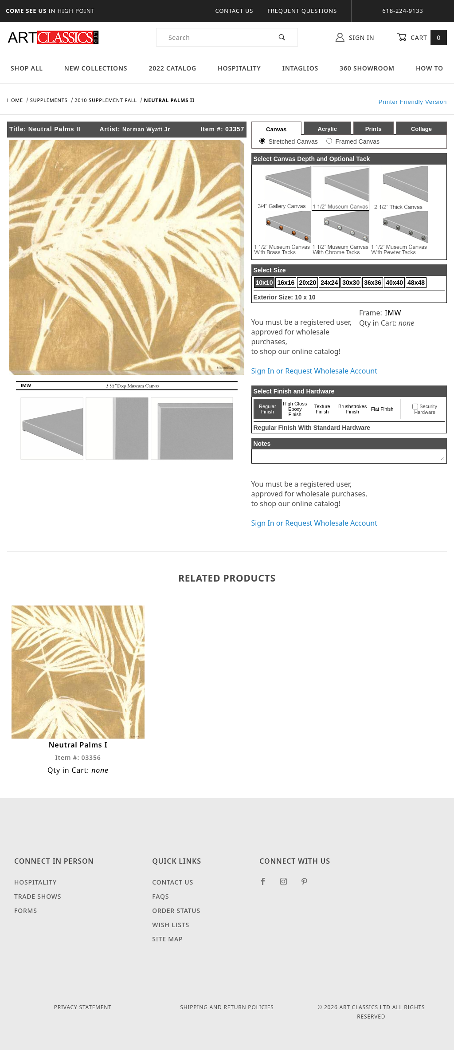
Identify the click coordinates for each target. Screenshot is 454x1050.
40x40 (394, 282)
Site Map (167, 939)
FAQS (160, 896)
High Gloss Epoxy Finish (295, 409)
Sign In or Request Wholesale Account (314, 371)
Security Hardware (425, 409)
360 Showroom (367, 68)
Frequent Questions (302, 11)
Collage (421, 129)
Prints (373, 129)
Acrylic (327, 129)
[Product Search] (212, 37)
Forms (25, 910)
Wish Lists (170, 924)
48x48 (416, 282)
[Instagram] (287, 885)
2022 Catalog (172, 68)
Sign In (355, 37)
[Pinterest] (308, 885)
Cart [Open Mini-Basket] (422, 37)
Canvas (276, 129)
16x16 (285, 282)
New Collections (96, 68)
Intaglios (300, 68)
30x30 (351, 282)
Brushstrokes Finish (352, 409)
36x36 (372, 282)
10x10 (264, 282)
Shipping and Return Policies (227, 1007)
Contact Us (234, 11)
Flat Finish (382, 409)
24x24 (329, 282)
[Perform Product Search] (282, 37)
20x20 (307, 282)
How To (429, 68)
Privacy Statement (83, 1007)
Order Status (176, 910)
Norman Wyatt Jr (146, 129)
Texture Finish (322, 409)
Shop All (27, 68)
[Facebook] (266, 885)
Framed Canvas (357, 141)
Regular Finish (267, 409)
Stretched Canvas (292, 141)
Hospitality (239, 68)
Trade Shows (37, 896)
